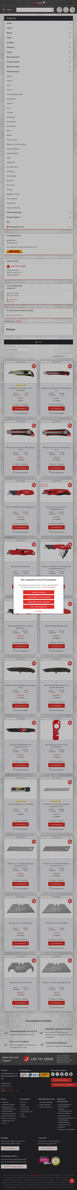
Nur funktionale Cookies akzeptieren (38, 597)
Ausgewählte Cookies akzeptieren (39, 602)
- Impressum (38, 611)
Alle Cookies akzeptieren (39, 607)
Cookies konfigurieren (39, 592)
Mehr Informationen (49, 587)
